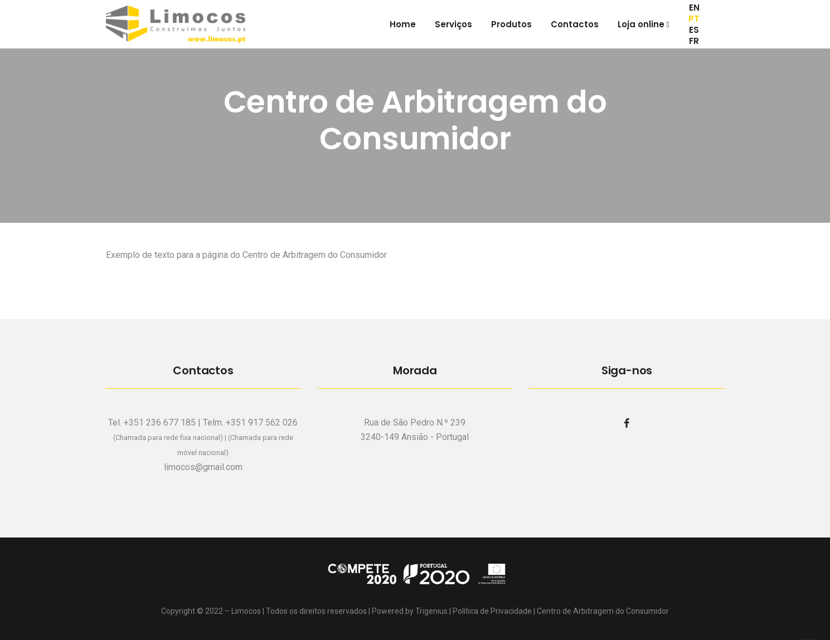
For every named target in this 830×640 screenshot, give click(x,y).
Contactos (575, 24)
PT (694, 19)
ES (694, 30)
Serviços (453, 24)
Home (403, 24)
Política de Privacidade (492, 611)
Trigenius (431, 611)
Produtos (511, 24)
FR (694, 41)
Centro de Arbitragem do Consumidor (603, 611)
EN (694, 7)
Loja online (643, 24)
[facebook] (626, 423)
